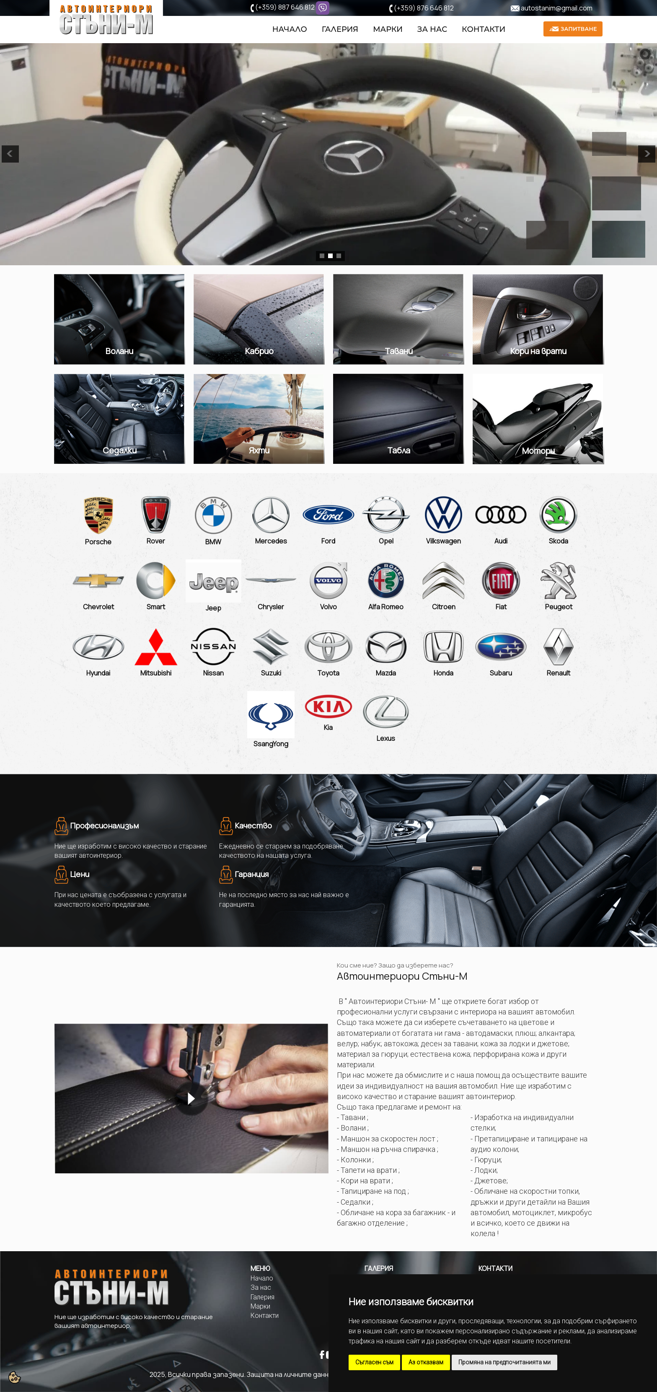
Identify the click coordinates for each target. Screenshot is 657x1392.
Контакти (483, 29)
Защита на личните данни (289, 1374)
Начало (289, 29)
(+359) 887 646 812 (285, 7)
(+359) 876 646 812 (424, 8)
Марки (388, 29)
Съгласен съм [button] (374, 1362)
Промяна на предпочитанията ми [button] (504, 1362)
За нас (432, 29)
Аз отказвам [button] (426, 1362)
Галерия (340, 29)
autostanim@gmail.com (556, 8)
